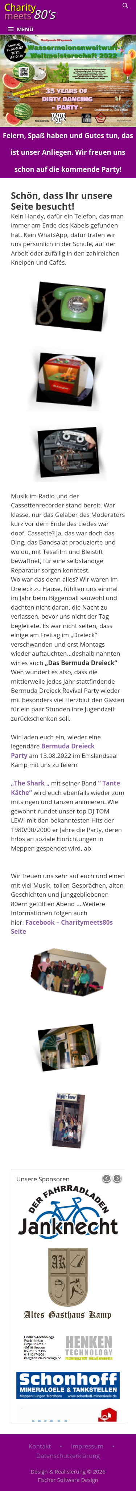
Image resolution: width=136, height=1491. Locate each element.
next (117, 1178)
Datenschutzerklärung (68, 1455)
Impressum (87, 1446)
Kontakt (40, 1446)
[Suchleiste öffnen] (125, 5)
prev (106, 1178)
